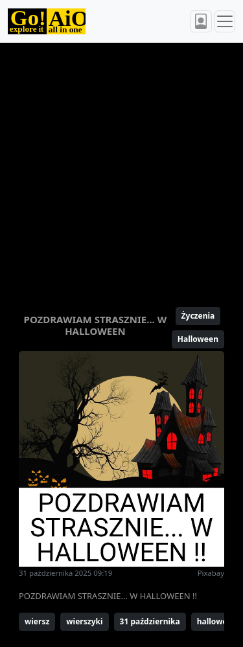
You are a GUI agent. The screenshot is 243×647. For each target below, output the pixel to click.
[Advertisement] (121, 169)
